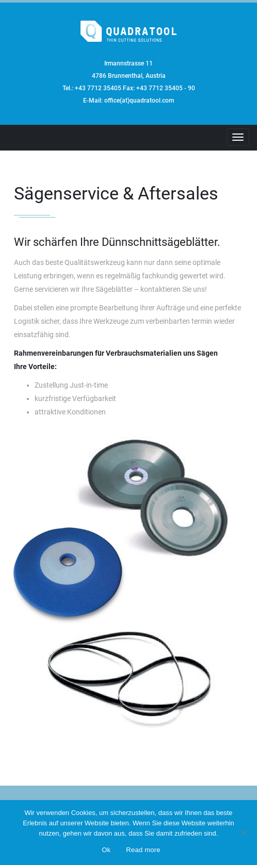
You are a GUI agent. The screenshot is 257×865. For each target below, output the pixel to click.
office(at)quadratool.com (139, 100)
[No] (244, 832)
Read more (143, 850)
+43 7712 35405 (98, 88)
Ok (106, 850)
